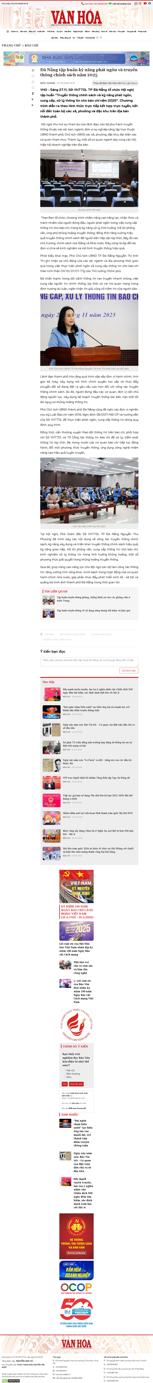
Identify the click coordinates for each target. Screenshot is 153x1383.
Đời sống (95, 31)
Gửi (64, 1084)
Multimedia (90, 38)
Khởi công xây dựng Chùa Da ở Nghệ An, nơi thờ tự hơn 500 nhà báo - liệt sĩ (98, 832)
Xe (74, 38)
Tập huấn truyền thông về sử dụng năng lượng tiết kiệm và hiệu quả (93, 610)
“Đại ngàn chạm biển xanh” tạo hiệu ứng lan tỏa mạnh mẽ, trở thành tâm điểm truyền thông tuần (96, 708)
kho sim (75, 1103)
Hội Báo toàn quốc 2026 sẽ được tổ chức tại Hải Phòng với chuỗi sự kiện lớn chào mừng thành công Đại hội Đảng (98, 850)
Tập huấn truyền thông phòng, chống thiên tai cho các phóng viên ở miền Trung (93, 598)
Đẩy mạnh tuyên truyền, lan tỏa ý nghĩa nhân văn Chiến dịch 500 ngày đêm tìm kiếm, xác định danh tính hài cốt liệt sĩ (98, 690)
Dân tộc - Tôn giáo (117, 31)
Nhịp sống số (65, 38)
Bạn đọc (54, 38)
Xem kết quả (76, 1084)
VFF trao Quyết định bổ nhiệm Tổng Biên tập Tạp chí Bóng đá (96, 778)
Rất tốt (69, 1070)
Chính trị (14, 31)
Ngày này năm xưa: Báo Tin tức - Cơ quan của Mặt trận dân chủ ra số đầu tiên (99, 726)
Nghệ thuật (78, 31)
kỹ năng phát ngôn (101, 634)
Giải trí (87, 31)
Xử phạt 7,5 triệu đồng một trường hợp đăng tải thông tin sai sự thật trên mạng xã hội (97, 744)
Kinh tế (104, 31)
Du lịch (60, 31)
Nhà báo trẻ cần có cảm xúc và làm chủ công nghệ (83, 967)
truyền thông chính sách (57, 639)
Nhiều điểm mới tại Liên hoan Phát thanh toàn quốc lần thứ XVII (98, 813)
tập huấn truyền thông (72, 634)
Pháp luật (142, 31)
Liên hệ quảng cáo (119, 4)
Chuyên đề (131, 31)
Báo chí (32, 31)
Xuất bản (41, 31)
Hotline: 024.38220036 (94, 4)
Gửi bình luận (129, 670)
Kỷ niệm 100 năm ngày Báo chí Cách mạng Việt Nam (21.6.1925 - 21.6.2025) (77, 912)
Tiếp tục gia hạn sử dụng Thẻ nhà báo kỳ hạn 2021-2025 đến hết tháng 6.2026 (98, 797)
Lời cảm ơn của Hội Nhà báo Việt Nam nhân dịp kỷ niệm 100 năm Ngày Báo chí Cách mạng (76, 949)
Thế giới (80, 38)
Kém (67, 1076)
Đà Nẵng (49, 634)
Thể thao (51, 31)
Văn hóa (23, 31)
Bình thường (72, 1073)
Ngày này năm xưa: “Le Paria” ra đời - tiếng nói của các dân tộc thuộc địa (97, 761)
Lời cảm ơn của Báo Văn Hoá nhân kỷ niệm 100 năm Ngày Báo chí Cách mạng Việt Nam (84, 991)
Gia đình (67, 31)
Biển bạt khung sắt (77, 1108)
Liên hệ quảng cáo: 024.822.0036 (67, 1378)
